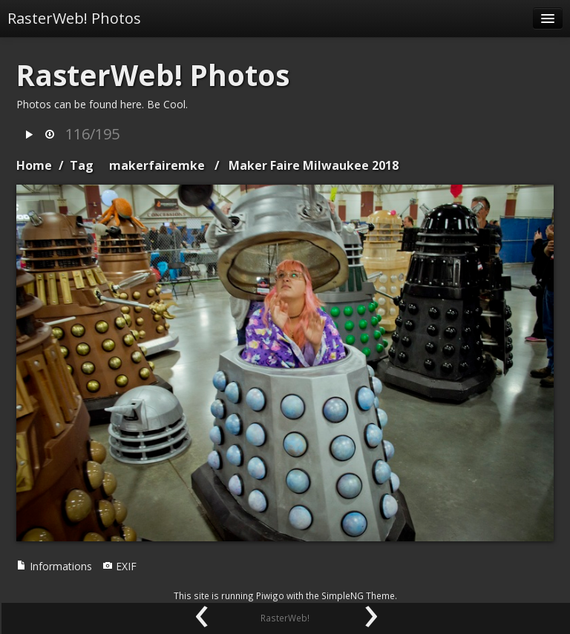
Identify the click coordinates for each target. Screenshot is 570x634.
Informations (54, 566)
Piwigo (270, 595)
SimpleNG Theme (358, 595)
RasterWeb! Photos (74, 18)
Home (34, 165)
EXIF (119, 566)
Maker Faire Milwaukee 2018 (314, 165)
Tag (82, 165)
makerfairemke (157, 165)
